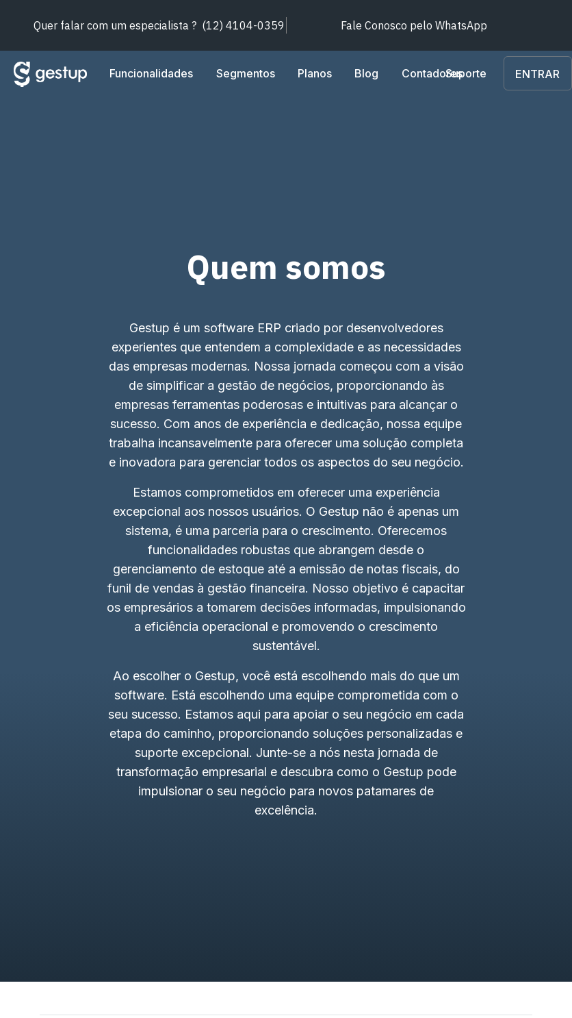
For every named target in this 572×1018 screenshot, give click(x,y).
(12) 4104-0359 (159, 25)
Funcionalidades (151, 73)
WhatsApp (414, 25)
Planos (315, 73)
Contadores (432, 73)
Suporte (505, 73)
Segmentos (245, 73)
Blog (367, 73)
